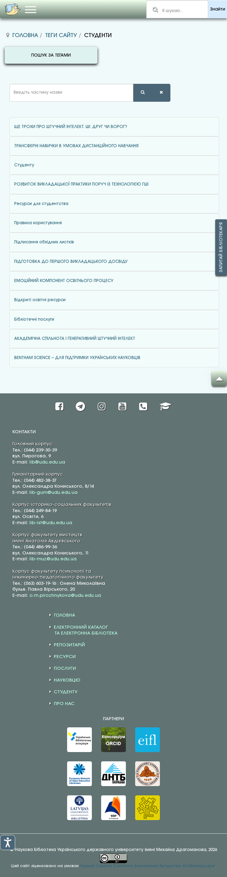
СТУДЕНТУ (66, 692)
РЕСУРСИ (65, 657)
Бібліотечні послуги (34, 319)
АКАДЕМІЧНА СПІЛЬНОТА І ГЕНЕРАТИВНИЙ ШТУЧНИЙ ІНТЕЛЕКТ (74, 338)
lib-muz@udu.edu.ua (53, 559)
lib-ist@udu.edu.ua (50, 523)
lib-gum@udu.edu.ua (53, 492)
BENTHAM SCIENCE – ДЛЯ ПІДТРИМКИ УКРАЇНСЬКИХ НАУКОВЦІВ (77, 358)
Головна (25, 35)
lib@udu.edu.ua (47, 462)
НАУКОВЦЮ (67, 680)
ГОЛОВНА (64, 615)
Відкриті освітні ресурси (40, 300)
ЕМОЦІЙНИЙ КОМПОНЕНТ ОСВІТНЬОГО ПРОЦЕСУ (64, 281)
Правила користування (38, 223)
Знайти (217, 9)
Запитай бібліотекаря (221, 247)
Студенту (24, 165)
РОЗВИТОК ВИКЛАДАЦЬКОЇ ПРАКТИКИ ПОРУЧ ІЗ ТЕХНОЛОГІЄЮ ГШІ (81, 184)
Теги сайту (61, 35)
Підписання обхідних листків (44, 242)
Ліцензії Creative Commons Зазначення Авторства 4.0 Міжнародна (147, 866)
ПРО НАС (64, 704)
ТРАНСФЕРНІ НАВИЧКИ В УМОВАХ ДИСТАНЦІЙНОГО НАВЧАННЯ (76, 146)
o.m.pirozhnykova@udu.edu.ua (65, 595)
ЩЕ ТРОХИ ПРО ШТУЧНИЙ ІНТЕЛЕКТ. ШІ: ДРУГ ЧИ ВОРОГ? (70, 127)
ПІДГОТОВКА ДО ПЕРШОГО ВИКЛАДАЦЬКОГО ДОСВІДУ (71, 261)
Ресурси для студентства (41, 204)
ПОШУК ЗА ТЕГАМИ (51, 55)
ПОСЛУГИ (65, 668)
